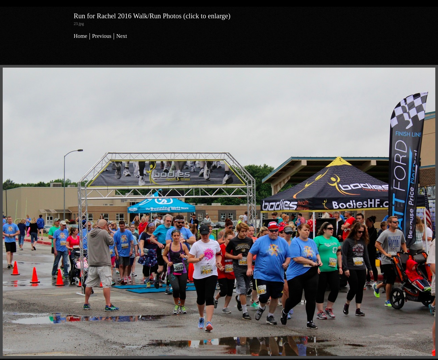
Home (80, 36)
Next (121, 36)
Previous (101, 36)
